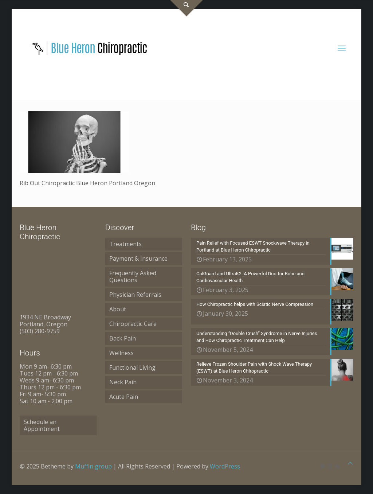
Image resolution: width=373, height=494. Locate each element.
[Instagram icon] (330, 466)
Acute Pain (123, 397)
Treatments (125, 244)
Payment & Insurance (138, 258)
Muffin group (93, 466)
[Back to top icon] (350, 463)
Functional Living (132, 367)
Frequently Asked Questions (132, 276)
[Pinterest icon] (322, 466)
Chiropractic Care (133, 324)
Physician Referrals (135, 295)
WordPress (225, 466)
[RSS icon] (337, 466)
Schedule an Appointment (42, 425)
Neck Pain (123, 382)
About (117, 309)
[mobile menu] (341, 48)
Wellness (121, 353)
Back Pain (122, 338)
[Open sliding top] (186, 8)
